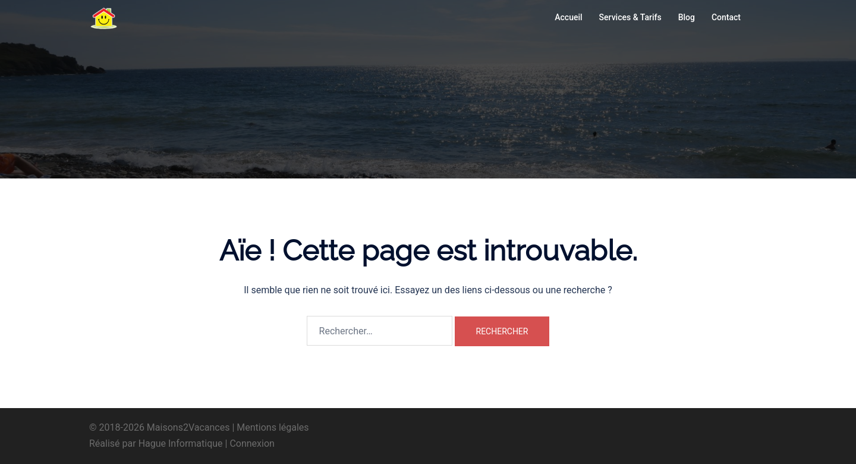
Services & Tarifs (630, 17)
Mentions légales (273, 427)
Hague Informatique (181, 443)
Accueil (568, 17)
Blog (686, 17)
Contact (726, 17)
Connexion (251, 443)
